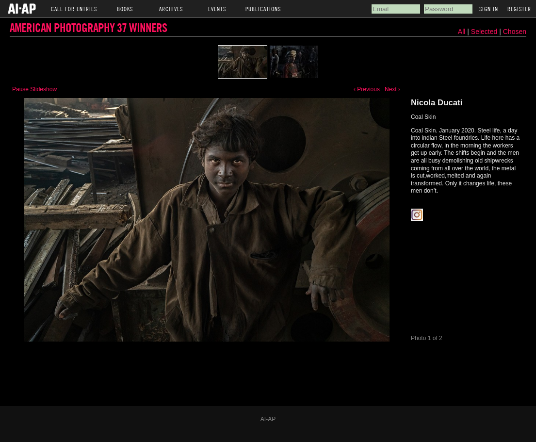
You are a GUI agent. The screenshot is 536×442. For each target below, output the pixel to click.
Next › (392, 89)
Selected (485, 31)
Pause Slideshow (34, 89)
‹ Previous (367, 89)
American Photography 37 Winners (88, 27)
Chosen (514, 31)
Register (519, 9)
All (462, 31)
